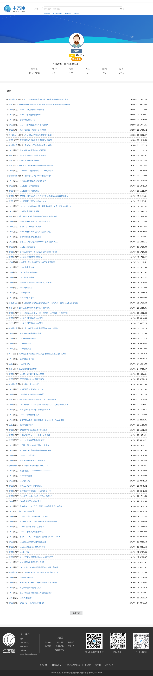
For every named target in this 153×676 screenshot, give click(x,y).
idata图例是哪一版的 (28, 338)
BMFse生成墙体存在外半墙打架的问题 (34, 308)
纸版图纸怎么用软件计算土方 (31, 389)
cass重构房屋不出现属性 (29, 211)
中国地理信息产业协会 (72, 665)
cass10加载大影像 (27, 267)
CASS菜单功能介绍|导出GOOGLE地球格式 (36, 170)
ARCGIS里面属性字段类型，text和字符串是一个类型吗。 (46, 99)
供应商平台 (24, 646)
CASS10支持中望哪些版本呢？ (32, 526)
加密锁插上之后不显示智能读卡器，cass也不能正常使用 (42, 420)
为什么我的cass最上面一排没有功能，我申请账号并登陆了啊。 (44, 313)
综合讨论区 (13, 99)
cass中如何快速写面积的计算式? (32, 440)
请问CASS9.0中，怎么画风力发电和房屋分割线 (38, 252)
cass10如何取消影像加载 (29, 186)
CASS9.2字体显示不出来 (29, 415)
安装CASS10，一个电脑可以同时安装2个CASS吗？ (40, 537)
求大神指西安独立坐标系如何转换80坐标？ (41, 328)
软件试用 (48, 646)
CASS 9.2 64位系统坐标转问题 (32, 603)
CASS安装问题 (25, 343)
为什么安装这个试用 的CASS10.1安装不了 (36, 557)
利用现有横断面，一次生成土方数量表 (35, 435)
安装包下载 (60, 646)
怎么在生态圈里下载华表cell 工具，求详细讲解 (37, 399)
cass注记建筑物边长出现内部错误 (33, 181)
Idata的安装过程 (26, 287)
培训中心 (71, 642)
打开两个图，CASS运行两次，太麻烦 (34, 445)
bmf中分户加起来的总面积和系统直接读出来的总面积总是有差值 (45, 104)
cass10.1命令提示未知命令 (30, 115)
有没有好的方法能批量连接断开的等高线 (36, 140)
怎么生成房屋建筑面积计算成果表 (32, 155)
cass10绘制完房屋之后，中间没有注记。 (36, 221)
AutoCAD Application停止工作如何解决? (36, 496)
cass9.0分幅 (24, 552)
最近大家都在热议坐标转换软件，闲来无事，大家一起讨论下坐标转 (51, 303)
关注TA (76, 51)
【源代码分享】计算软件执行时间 (37, 176)
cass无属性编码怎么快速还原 (31, 257)
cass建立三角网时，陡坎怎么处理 (33, 542)
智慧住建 (47, 13)
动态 (9, 91)
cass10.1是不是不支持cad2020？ (33, 374)
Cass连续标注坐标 (27, 277)
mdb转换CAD (25, 364)
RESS (11, 262)
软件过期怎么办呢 (31, 384)
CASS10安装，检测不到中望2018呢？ (35, 516)
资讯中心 (71, 646)
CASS (11, 109)
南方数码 (88, 665)
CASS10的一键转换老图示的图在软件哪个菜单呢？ (40, 567)
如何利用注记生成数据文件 (30, 333)
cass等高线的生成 (27, 577)
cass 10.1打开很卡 (27, 298)
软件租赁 (48, 642)
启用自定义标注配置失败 (29, 160)
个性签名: (57, 64)
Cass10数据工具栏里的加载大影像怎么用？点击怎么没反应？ (44, 404)
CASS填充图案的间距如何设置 (32, 394)
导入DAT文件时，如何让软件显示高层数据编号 (38, 521)
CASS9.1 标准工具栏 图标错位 (32, 532)
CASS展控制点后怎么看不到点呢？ (33, 430)
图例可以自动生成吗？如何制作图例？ (35, 409)
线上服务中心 (59, 650)
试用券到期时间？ (27, 425)
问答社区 (60, 642)
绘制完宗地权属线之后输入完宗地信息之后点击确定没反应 (43, 354)
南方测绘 (98, 665)
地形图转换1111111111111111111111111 (37, 471)
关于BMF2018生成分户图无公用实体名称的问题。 (39, 216)
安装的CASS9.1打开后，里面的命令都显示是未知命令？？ (43, 506)
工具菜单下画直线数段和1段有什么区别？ (36, 491)
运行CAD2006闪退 (26, 511)
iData (11, 272)
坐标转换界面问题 (27, 359)
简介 (21, 639)
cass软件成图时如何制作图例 (31, 318)
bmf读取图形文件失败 (28, 369)
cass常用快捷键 (26, 476)
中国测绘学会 (56, 665)
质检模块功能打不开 (28, 120)
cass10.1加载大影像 (27, 247)
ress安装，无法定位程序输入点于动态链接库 (37, 262)
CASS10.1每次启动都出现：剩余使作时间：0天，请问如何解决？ (46, 206)
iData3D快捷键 (25, 598)
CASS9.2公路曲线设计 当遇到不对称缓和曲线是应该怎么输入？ (45, 196)
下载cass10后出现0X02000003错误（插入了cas (39, 242)
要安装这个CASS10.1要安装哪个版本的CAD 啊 (38, 582)
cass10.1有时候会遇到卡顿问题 (32, 109)
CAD (10, 511)
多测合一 (68, 13)
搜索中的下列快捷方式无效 (30, 226)
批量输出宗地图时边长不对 (30, 237)
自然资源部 (44, 665)
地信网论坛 (109, 665)
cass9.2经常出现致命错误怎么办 (32, 547)
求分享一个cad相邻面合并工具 (36, 465)
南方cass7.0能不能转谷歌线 (31, 486)
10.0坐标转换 (25, 293)
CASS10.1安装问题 (27, 455)
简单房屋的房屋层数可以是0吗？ (33, 562)
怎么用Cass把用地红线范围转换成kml (39, 135)
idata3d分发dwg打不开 (29, 272)
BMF (10, 104)
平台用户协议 (25, 643)
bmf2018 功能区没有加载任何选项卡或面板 (36, 165)
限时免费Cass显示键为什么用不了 (33, 150)
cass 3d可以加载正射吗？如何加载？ (34, 125)
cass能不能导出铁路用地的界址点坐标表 (36, 282)
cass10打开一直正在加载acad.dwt (33, 201)
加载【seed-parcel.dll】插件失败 (32, 460)
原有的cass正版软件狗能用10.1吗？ (38, 145)
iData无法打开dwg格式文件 (30, 501)
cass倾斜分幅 (25, 481)
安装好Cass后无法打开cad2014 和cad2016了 (42, 572)
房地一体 (76, 13)
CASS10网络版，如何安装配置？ (33, 379)
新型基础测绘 (57, 13)
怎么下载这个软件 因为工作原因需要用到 (36, 593)
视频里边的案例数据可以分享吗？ (33, 130)
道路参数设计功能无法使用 (30, 587)
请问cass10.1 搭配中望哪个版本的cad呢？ (36, 450)
